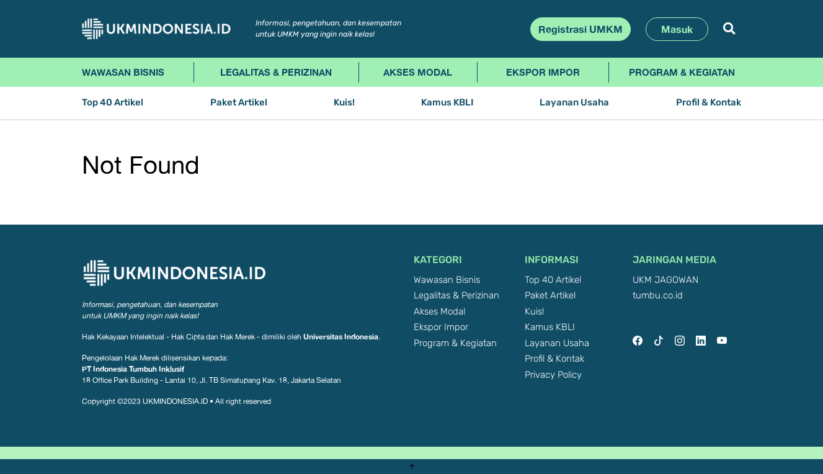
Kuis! (344, 103)
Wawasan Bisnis (123, 72)
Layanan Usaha (574, 103)
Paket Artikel (238, 103)
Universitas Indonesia (340, 336)
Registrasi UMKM (580, 29)
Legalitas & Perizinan (276, 72)
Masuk (677, 29)
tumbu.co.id (658, 295)
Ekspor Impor (543, 72)
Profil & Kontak (708, 103)
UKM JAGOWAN (665, 280)
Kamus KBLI (447, 103)
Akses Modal (417, 72)
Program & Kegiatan (682, 72)
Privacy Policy (553, 375)
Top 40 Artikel (112, 103)
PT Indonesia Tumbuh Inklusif (133, 368)
